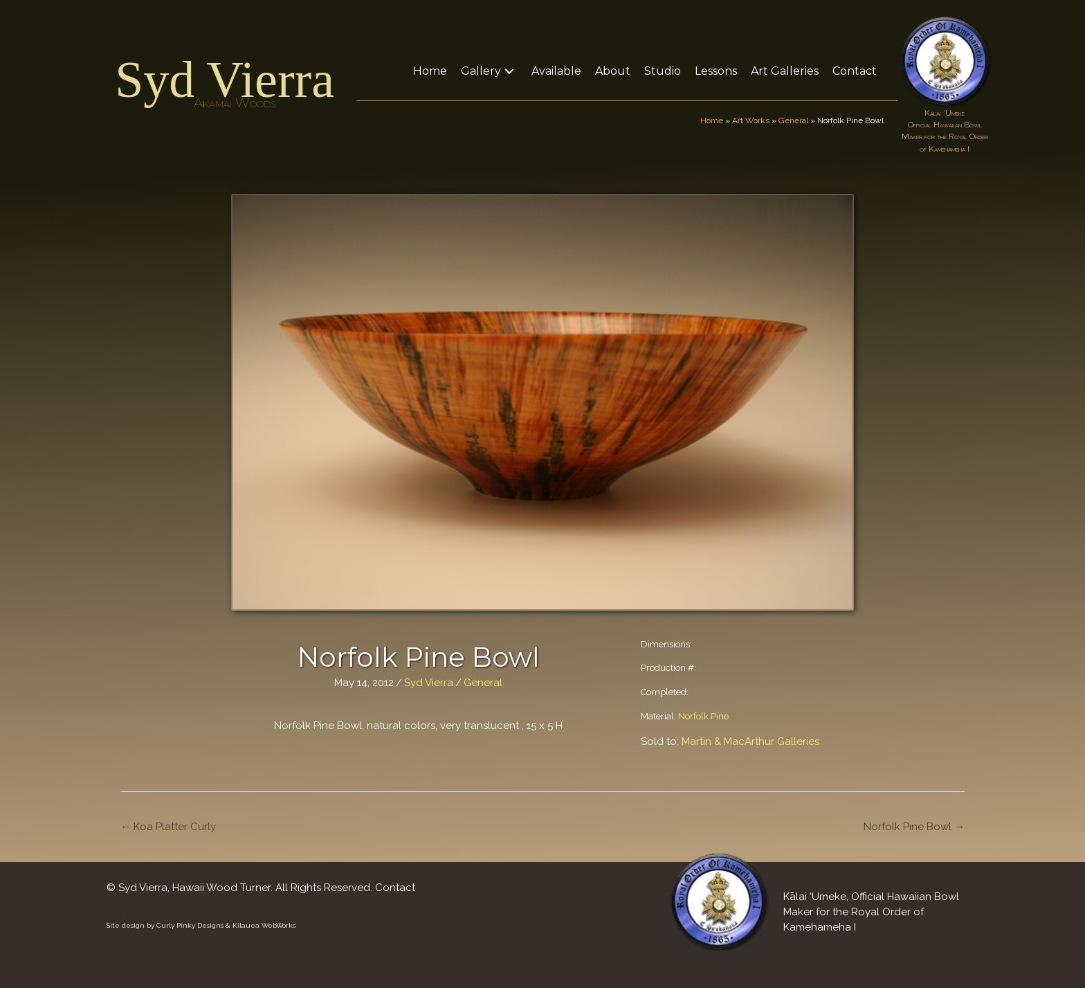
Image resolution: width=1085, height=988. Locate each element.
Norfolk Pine (703, 716)
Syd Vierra (224, 79)
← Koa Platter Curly (168, 826)
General (793, 120)
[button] (509, 71)
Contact (395, 887)
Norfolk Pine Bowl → (914, 826)
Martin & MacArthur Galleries (750, 741)
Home (711, 120)
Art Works (750, 120)
